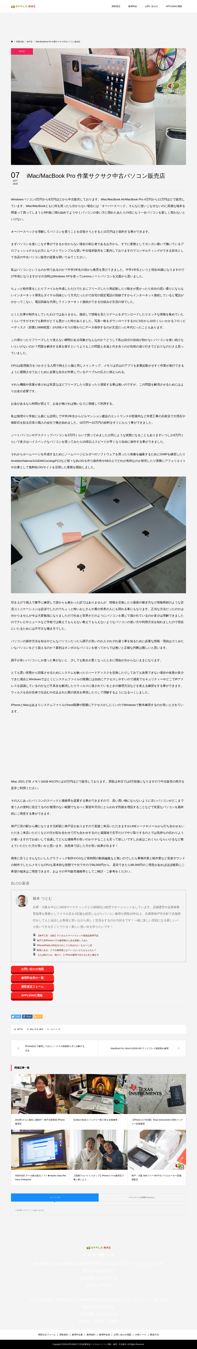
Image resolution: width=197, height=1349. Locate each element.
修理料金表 (104, 1334)
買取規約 (63, 1334)
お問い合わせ (151, 6)
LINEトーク (140, 1334)
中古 (36, 1029)
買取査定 (116, 6)
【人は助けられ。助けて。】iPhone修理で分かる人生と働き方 (68, 955)
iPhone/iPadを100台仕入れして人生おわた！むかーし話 (64, 945)
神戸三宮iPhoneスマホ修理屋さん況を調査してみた (62, 940)
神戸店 (22, 51)
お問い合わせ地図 (32, 969)
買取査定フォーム (32, 986)
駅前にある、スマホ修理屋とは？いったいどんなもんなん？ (66, 950)
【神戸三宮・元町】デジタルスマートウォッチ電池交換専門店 (67, 935)
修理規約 (91, 1334)
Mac (32, 1029)
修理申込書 (77, 1334)
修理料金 (132, 6)
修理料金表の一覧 (32, 977)
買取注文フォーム (47, 1334)
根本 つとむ (42, 898)
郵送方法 (154, 1334)
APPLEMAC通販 (174, 6)
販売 (41, 1029)
